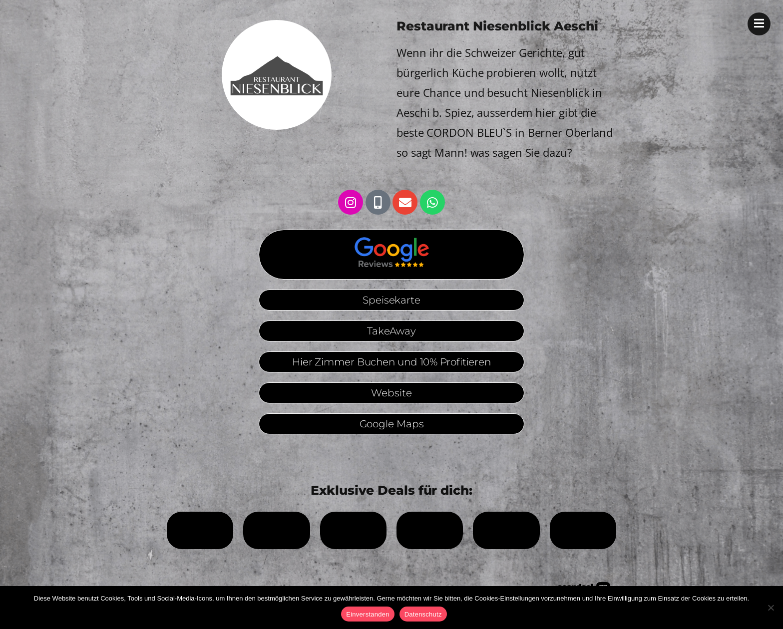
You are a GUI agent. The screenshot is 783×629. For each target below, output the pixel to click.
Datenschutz (423, 614)
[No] (771, 608)
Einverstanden (367, 614)
